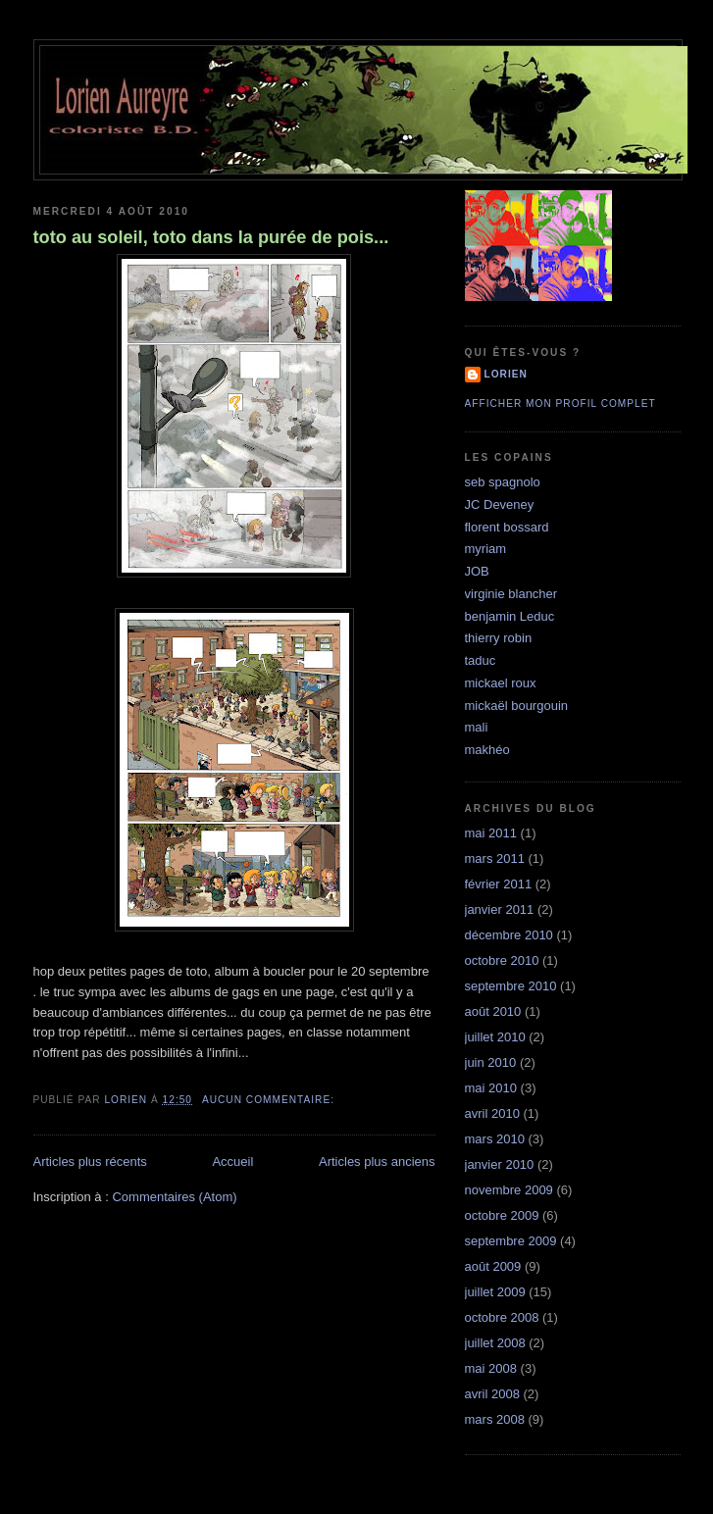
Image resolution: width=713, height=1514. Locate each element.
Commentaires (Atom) (174, 1196)
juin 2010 (491, 1062)
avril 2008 (492, 1394)
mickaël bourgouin (517, 705)
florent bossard (507, 527)
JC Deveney (500, 504)
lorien (506, 374)
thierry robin (499, 638)
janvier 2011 (500, 909)
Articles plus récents (90, 1161)
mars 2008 (495, 1419)
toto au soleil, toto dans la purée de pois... (211, 237)
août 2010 (493, 1011)
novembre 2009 (509, 1190)
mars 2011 (495, 858)
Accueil (232, 1161)
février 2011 (499, 884)
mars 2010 (495, 1139)
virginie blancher (511, 593)
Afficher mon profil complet (560, 403)
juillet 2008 (495, 1343)
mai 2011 (491, 833)
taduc (480, 660)
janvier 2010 (500, 1164)
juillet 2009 (495, 1292)
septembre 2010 (511, 986)
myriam (486, 548)
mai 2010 (491, 1088)
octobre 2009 (502, 1215)
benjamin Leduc (510, 616)
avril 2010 (492, 1113)
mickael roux (500, 683)
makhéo (487, 749)
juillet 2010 (495, 1037)
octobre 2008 (502, 1317)
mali (476, 727)
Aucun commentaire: (270, 1099)
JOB (477, 571)
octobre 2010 (502, 960)
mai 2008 (491, 1368)
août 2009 (493, 1266)
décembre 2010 (509, 935)
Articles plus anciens (377, 1161)
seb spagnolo (502, 482)
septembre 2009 (511, 1241)
